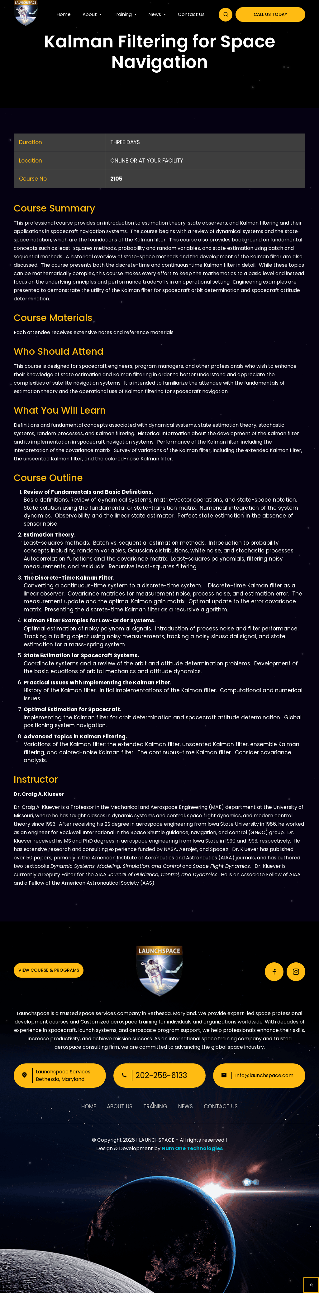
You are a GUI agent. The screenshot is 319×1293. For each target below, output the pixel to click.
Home (64, 14)
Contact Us (191, 14)
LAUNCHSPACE (156, 1140)
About (90, 14)
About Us (119, 1106)
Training (123, 14)
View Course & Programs (48, 970)
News (155, 14)
